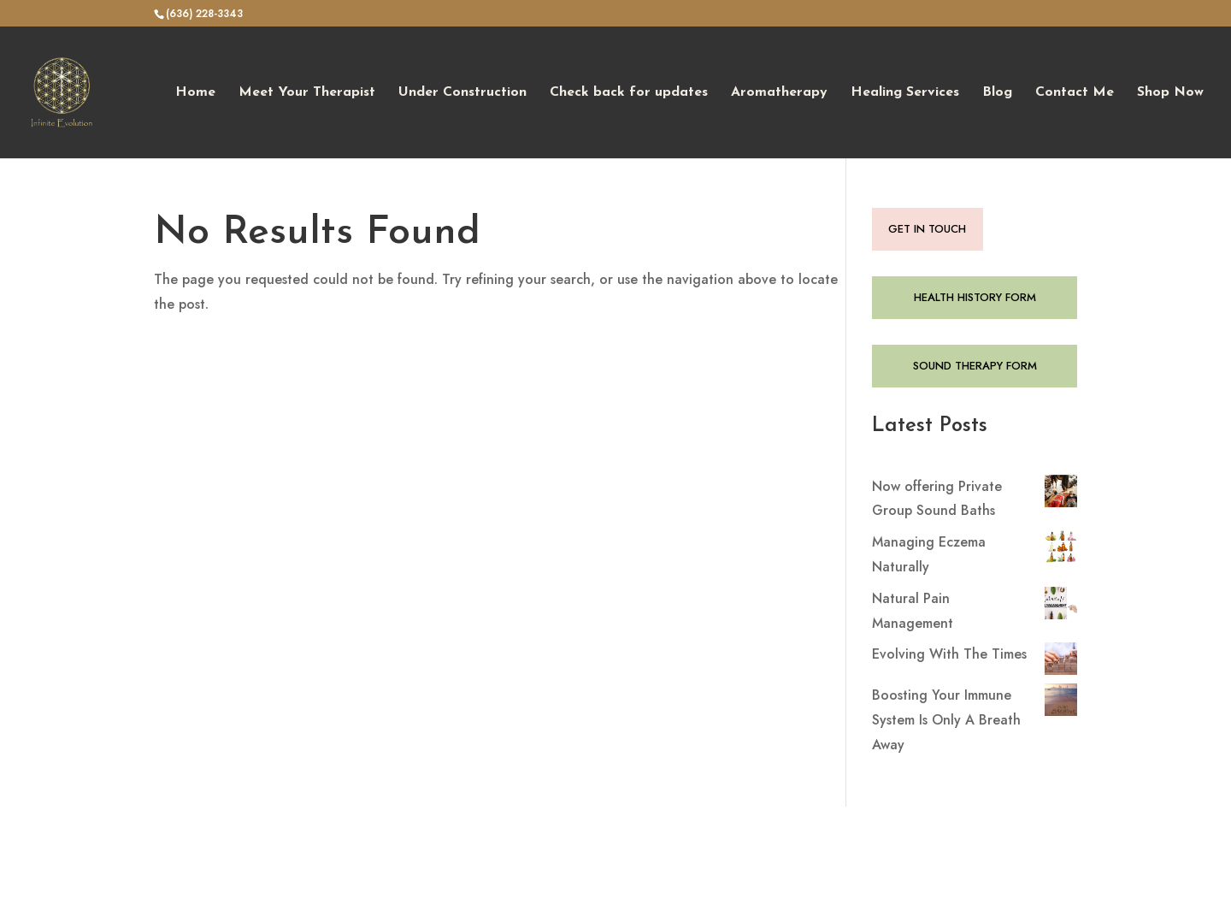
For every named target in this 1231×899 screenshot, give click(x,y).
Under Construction (462, 92)
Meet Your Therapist (307, 92)
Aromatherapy (779, 92)
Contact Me (1074, 92)
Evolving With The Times (949, 654)
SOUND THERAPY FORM (975, 366)
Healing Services (905, 92)
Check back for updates (629, 92)
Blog (997, 92)
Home (195, 92)
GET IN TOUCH (927, 229)
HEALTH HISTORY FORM (975, 297)
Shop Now (1170, 92)
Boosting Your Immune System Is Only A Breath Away (946, 719)
